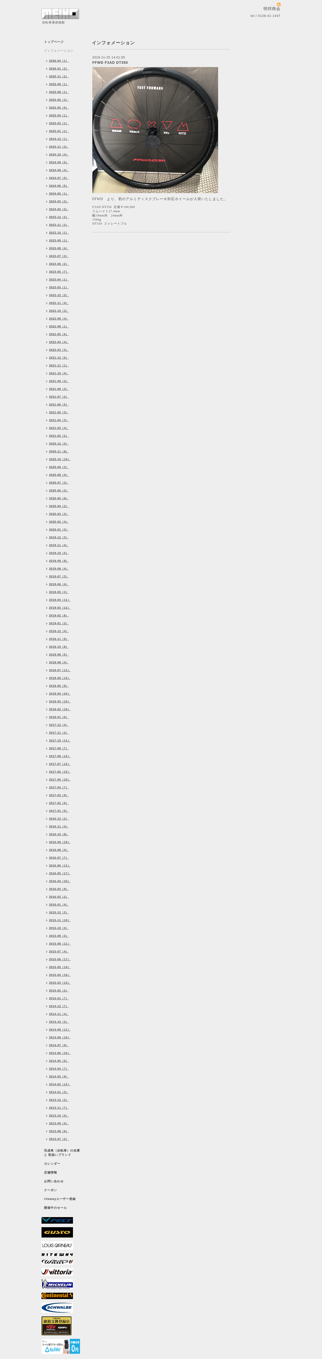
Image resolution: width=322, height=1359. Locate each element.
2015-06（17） (60, 959)
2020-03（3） (59, 513)
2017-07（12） (60, 763)
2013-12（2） (59, 1099)
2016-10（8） (59, 834)
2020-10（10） (60, 459)
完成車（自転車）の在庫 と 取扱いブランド (62, 1153)
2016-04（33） (60, 881)
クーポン (50, 1190)
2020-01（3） (59, 529)
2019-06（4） (59, 584)
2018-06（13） (60, 678)
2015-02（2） (59, 990)
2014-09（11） (60, 1029)
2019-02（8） (59, 615)
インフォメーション (58, 50)
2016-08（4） (59, 849)
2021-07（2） (59, 396)
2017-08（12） (60, 756)
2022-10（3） (59, 310)
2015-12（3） (59, 912)
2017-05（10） (60, 779)
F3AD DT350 (102, 207)
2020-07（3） (59, 482)
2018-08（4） (59, 662)
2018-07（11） (60, 670)
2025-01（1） (59, 131)
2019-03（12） (60, 607)
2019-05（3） (59, 592)
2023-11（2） (59, 224)
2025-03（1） (59, 123)
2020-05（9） (59, 498)
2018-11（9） (59, 638)
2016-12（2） (59, 818)
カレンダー (52, 1163)
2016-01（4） (59, 904)
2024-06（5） (59, 185)
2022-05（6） (59, 334)
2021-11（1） (59, 365)
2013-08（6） (59, 1131)
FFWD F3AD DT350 (110, 62)
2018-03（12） (60, 701)
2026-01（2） (59, 68)
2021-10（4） (59, 373)
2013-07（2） (59, 1138)
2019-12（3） (59, 537)
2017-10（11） (60, 740)
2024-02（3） (59, 209)
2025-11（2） (59, 76)
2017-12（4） (59, 724)
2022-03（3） (59, 349)
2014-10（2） (59, 1021)
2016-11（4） (59, 826)
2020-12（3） (59, 443)
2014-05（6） (59, 1060)
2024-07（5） (59, 177)
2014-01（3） (59, 1092)
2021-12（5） (59, 357)
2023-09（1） (59, 240)
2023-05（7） (59, 271)
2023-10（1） (59, 232)
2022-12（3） (59, 295)
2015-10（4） (59, 928)
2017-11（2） (59, 732)
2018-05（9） (59, 685)
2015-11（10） (60, 920)
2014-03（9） (59, 1076)
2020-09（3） (59, 467)
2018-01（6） (59, 717)
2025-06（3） (59, 99)
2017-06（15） (60, 771)
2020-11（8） (59, 451)
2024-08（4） (59, 170)
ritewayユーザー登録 (60, 1199)
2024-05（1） (59, 193)
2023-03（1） (59, 287)
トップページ (54, 42)
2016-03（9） (59, 888)
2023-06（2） (59, 263)
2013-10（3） (59, 1115)
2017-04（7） (59, 787)
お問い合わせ (54, 1181)
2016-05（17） (60, 873)
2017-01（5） (59, 810)
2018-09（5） (59, 654)
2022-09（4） (59, 318)
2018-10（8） (59, 646)
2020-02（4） (59, 521)
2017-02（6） (59, 803)
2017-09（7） (59, 748)
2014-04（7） (59, 1068)
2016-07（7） (59, 857)
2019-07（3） (59, 576)
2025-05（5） (59, 107)
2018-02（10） (60, 709)
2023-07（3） (59, 256)
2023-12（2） (59, 217)
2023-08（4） (59, 248)
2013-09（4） (59, 1123)
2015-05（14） (60, 967)
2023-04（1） (59, 279)
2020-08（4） (59, 474)
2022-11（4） (59, 302)
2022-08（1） (59, 326)
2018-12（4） (59, 631)
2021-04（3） (59, 420)
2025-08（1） (59, 92)
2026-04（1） (59, 60)
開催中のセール (55, 1208)
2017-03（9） (59, 795)
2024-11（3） (59, 146)
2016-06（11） (60, 865)
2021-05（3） (59, 412)
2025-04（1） (59, 115)
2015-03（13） (60, 982)
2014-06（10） (60, 1053)
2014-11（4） (59, 1013)
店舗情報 (50, 1172)
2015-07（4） (59, 951)
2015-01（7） (59, 998)
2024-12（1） (59, 138)
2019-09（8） (59, 560)
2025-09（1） (59, 84)
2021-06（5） (59, 404)
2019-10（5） (59, 552)
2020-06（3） (59, 490)
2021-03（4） (59, 427)
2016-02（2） (59, 896)
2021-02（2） (59, 435)
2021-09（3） (59, 381)
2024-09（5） (59, 162)
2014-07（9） (59, 1045)
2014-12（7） (59, 1006)
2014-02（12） (60, 1084)
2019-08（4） (59, 568)
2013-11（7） (59, 1107)
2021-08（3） (59, 388)
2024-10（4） (59, 154)
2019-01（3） (59, 623)
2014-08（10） (60, 1037)
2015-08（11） (60, 943)
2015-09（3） (59, 935)
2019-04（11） (60, 599)
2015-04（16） (60, 974)
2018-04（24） (60, 693)
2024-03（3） (59, 201)
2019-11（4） (59, 545)
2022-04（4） (59, 342)
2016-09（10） (60, 842)
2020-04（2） (59, 506)
